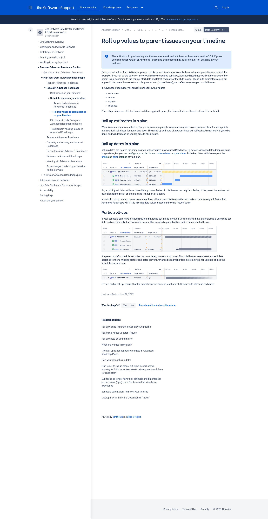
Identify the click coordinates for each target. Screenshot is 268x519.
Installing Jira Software (52, 52)
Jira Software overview (52, 41)
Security (204, 509)
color (115, 157)
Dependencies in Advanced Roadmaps (67, 151)
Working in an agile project (54, 62)
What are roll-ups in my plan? (117, 344)
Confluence (117, 417)
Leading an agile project (52, 57)
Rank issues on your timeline (65, 93)
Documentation (88, 7)
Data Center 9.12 (216, 30)
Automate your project (51, 200)
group (105, 157)
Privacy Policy (170, 509)
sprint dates (179, 153)
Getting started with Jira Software (57, 47)
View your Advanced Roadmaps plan (62, 175)
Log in (225, 7)
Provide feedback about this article (157, 305)
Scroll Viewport (134, 417)
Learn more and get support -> (181, 19)
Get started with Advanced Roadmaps (63, 72)
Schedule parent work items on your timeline (125, 391)
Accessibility (46, 190)
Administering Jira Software (54, 180)
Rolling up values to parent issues (119, 332)
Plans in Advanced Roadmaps (62, 82)
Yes (125, 305)
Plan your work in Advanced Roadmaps (64, 77)
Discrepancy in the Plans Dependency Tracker (125, 397)
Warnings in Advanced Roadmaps (64, 161)
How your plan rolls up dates (116, 360)
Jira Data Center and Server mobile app (60, 185)
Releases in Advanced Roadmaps (64, 156)
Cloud (198, 30)
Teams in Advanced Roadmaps (63, 137)
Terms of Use (189, 509)
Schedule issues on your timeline (67, 98)
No (132, 305)
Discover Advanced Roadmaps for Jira (60, 67)
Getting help (46, 195)
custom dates (163, 153)
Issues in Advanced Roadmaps (63, 88)
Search (216, 7)
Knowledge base (112, 7)
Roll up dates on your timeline (117, 338)
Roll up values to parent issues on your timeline (126, 326)
